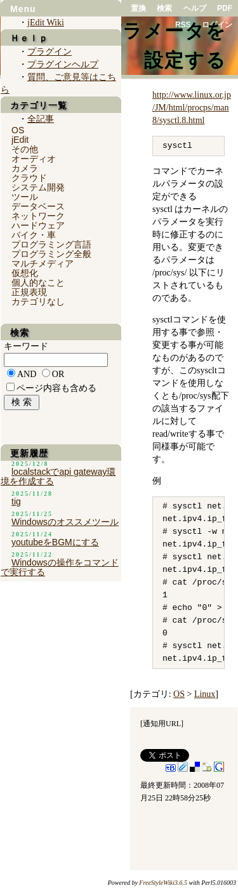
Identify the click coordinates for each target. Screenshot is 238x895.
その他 (24, 149)
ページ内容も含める (56, 388)
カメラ (24, 168)
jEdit (20, 140)
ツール (24, 197)
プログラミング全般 (51, 254)
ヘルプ (194, 8)
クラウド (29, 178)
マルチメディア (42, 263)
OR (58, 374)
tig (16, 501)
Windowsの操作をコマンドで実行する (60, 567)
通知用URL (162, 723)
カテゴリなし (38, 301)
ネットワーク (38, 216)
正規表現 (29, 292)
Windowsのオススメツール (65, 522)
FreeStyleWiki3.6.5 (163, 882)
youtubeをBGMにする (55, 542)
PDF (224, 8)
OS (179, 694)
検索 (164, 8)
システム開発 (38, 187)
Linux (204, 694)
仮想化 (24, 273)
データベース (38, 206)
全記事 (40, 119)
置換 (138, 8)
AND (26, 374)
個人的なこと (38, 282)
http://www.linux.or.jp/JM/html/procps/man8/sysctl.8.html (191, 107)
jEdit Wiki (45, 22)
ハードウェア (38, 225)
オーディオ (33, 159)
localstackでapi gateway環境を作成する (58, 476)
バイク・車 (33, 235)
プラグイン (49, 51)
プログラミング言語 (51, 244)
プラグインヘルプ (62, 64)
